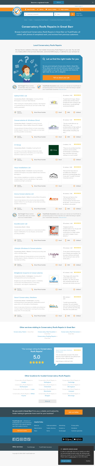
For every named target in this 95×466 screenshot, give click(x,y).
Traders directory (51, 437)
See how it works (22, 440)
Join (59, 2)
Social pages (62, 439)
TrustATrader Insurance (45, 457)
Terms (48, 439)
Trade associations (52, 434)
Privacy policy (75, 434)
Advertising (62, 434)
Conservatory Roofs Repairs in (24, 397)
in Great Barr (24, 340)
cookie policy (73, 456)
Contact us (62, 437)
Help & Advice (38, 437)
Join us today (74, 420)
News (35, 439)
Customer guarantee (76, 439)
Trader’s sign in (79, 6)
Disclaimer (74, 437)
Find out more (63, 92)
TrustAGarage (31, 457)
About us (36, 434)
